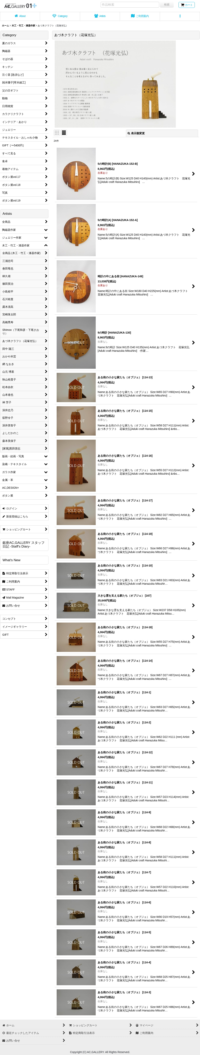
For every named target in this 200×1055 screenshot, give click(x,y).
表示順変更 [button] (136, 133)
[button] (180, 16)
